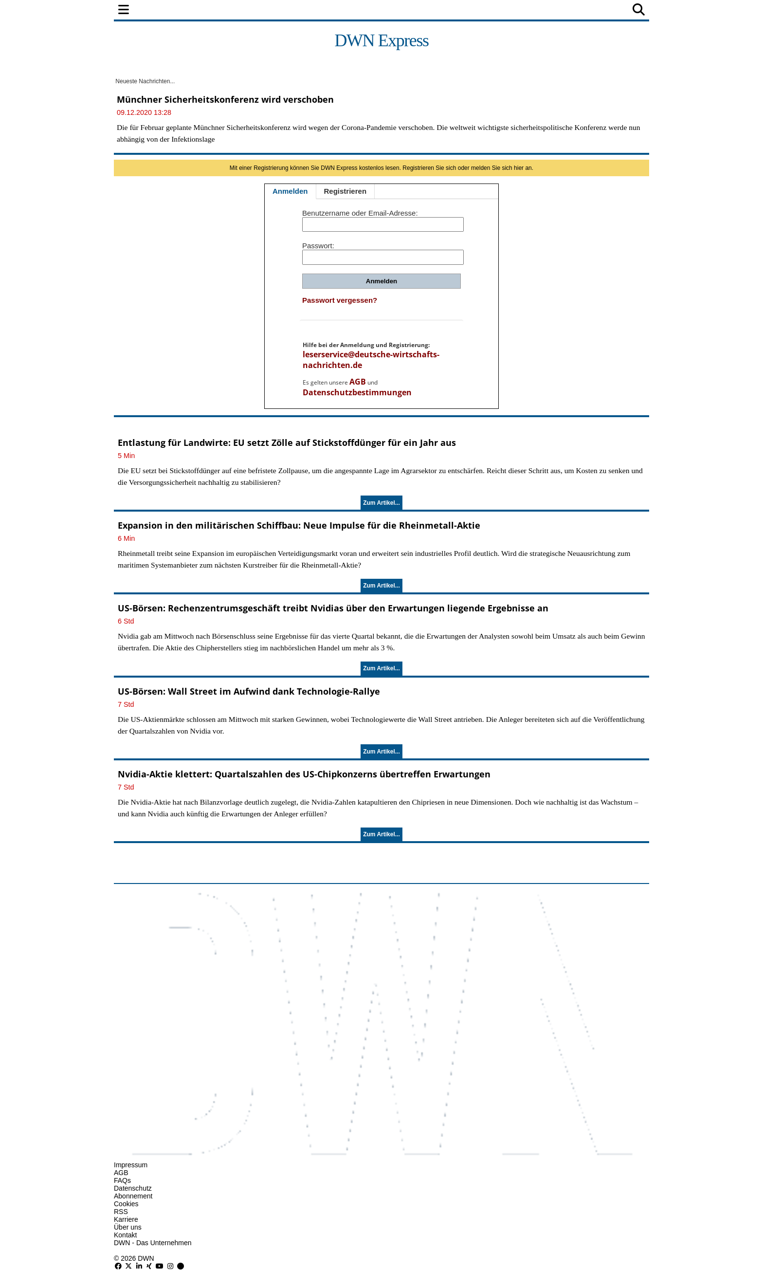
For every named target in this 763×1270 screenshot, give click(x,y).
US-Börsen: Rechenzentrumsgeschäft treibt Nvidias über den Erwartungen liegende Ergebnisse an (333, 608)
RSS (121, 1211)
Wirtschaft (296, 10)
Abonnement (133, 1196)
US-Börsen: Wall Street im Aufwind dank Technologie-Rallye (249, 691)
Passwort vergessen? (339, 300)
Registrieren (345, 191)
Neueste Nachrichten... (144, 81)
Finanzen (242, 10)
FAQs (122, 1180)
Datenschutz (133, 1188)
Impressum (130, 1165)
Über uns (128, 1227)
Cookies (126, 1204)
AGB (357, 381)
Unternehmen (358, 10)
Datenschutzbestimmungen (357, 392)
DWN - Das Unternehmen (153, 1243)
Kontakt (125, 1235)
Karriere (126, 1219)
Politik (197, 10)
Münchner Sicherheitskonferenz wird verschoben (225, 99)
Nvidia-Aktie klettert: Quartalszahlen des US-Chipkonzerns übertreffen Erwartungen (304, 774)
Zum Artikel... (381, 502)
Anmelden (290, 191)
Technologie (424, 10)
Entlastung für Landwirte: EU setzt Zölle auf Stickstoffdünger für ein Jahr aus (287, 442)
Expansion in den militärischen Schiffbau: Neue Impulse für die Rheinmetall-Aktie (299, 525)
